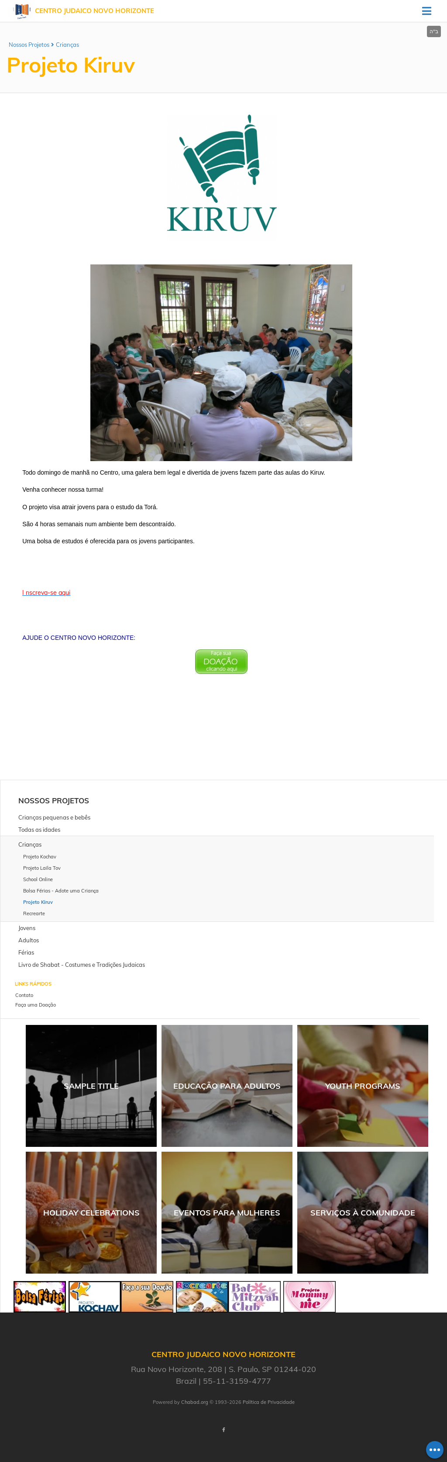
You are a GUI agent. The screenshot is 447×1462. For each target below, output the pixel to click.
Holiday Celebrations (91, 1213)
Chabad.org (194, 1402)
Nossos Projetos (29, 44)
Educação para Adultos (227, 1086)
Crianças (67, 44)
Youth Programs (362, 1086)
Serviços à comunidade (362, 1213)
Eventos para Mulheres (227, 1213)
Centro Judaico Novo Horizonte (94, 11)
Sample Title (91, 1086)
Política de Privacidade (269, 1402)
